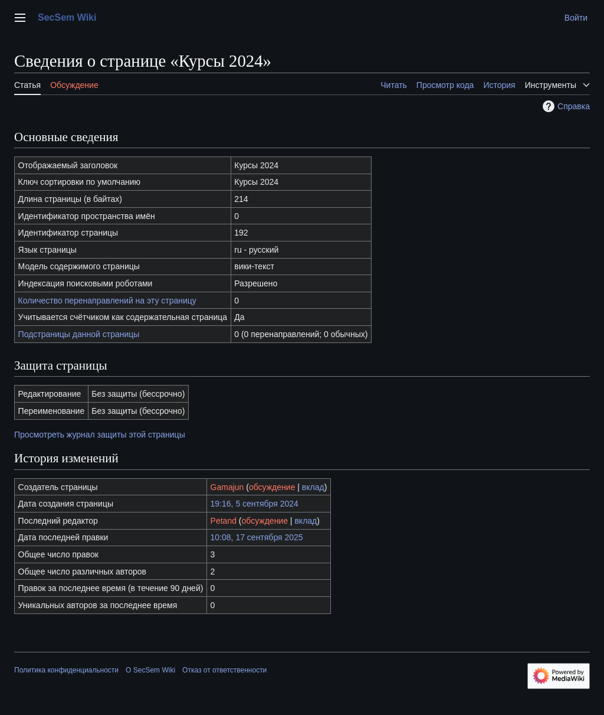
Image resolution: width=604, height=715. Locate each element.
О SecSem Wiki (150, 670)
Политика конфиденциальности (66, 670)
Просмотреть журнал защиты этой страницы (99, 434)
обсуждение (272, 487)
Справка (565, 106)
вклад (313, 487)
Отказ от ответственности (224, 670)
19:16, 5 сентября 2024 (254, 503)
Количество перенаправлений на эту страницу (107, 300)
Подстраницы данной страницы (79, 334)
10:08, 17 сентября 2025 (257, 537)
